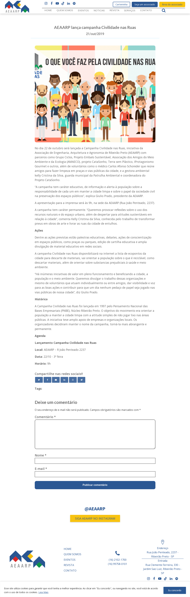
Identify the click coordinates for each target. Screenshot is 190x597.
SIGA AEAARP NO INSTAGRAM (95, 518)
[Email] (56, 380)
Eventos (83, 10)
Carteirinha (121, 4)
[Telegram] (81, 380)
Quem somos (65, 10)
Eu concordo (174, 590)
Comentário (45, 417)
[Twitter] (39, 380)
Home (48, 10)
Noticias (99, 10)
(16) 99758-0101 (117, 564)
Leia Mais (43, 592)
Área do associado (172, 4)
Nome (40, 455)
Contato (146, 10)
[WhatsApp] (73, 380)
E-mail (41, 468)
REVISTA (114, 10)
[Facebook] (47, 380)
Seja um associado (144, 4)
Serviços (129, 10)
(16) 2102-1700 (117, 560)
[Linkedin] (64, 380)
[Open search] (164, 10)
